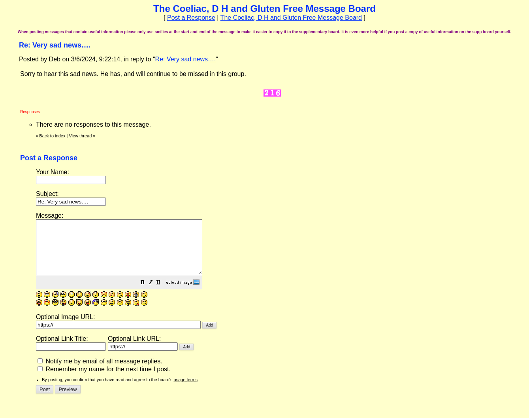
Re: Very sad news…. (185, 59)
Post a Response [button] (191, 17)
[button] (162, 294)
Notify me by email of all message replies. (100, 372)
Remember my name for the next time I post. (104, 379)
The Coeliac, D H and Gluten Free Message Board (291, 17)
